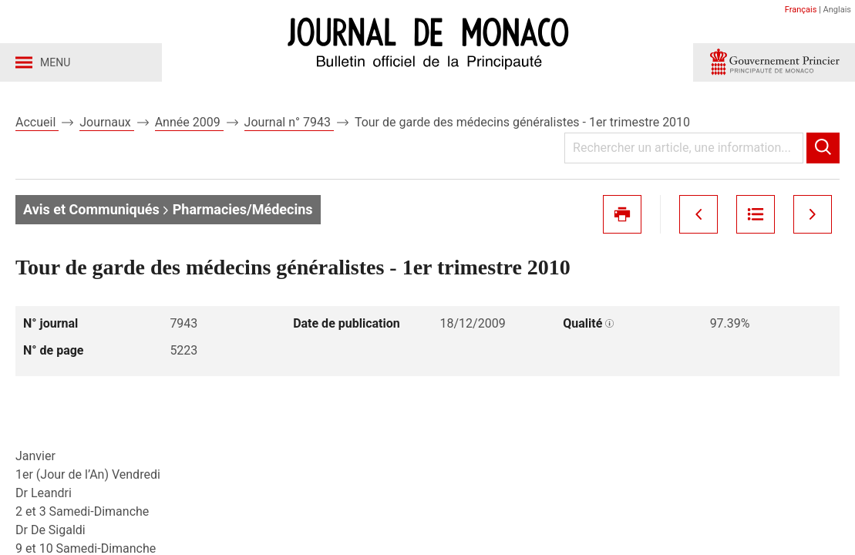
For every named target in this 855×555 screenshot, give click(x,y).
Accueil (37, 122)
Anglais (837, 10)
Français (801, 10)
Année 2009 (189, 122)
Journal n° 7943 (289, 122)
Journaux (106, 122)
